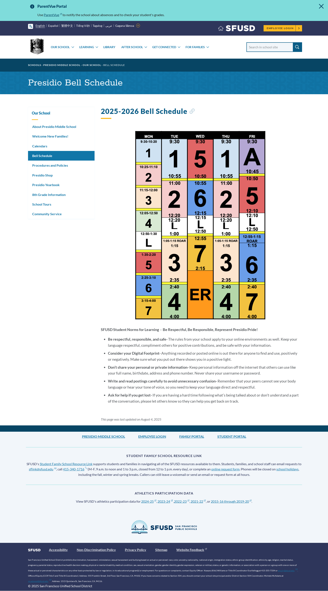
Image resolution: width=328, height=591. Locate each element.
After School (132, 47)
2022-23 (181, 501)
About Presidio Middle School (54, 127)
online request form (225, 469)
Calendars (39, 146)
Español (53, 25)
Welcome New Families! (50, 136)
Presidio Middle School (61, 65)
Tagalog (97, 25)
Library (109, 47)
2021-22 (198, 501)
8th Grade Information (49, 195)
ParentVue (53, 15)
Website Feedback (191, 550)
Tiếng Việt (83, 25)
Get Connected (164, 47)
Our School (60, 47)
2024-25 (148, 501)
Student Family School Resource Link (66, 464)
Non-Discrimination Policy (96, 550)
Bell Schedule (42, 156)
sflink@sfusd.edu (42, 469)
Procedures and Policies (50, 165)
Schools (34, 65)
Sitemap (161, 550)
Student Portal (231, 436)
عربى (108, 25)
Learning (86, 47)
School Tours (41, 204)
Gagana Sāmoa (124, 25)
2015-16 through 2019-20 (231, 501)
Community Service (47, 214)
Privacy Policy (135, 550)
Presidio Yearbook (46, 185)
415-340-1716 (75, 469)
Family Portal (191, 436)
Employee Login (283, 28)
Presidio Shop (42, 175)
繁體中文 (67, 25)
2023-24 (165, 501)
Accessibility (58, 550)
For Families (195, 47)
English (40, 25)
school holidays (287, 469)
